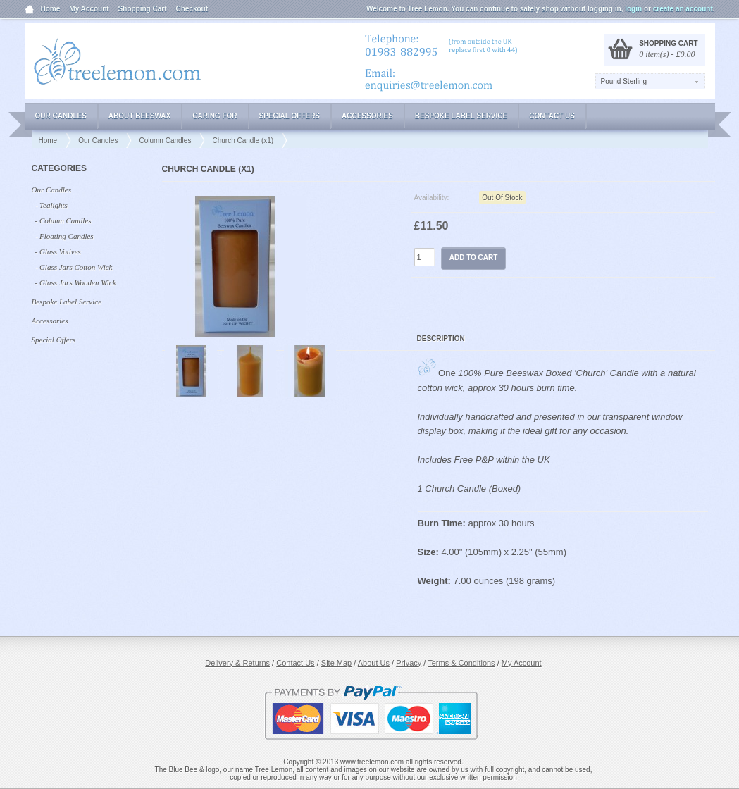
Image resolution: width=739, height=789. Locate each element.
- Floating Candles (64, 236)
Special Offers (290, 116)
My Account (88, 9)
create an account (683, 9)
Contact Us (552, 116)
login (633, 9)
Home (51, 9)
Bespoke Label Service (461, 116)
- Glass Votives (58, 251)
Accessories (367, 116)
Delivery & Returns (237, 663)
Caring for (214, 116)
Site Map (336, 663)
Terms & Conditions (461, 663)
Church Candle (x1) (242, 140)
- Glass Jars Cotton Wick (74, 267)
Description (441, 338)
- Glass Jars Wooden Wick (75, 282)
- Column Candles (63, 220)
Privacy (408, 663)
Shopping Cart (142, 9)
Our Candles (61, 116)
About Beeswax (139, 116)
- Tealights (51, 205)
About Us (374, 663)
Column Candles (165, 140)
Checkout (192, 9)
